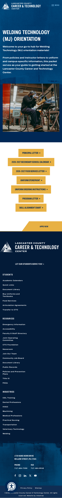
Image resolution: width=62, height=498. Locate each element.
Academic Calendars (13, 280)
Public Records (10, 367)
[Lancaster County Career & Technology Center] (21, 6)
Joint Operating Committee (10, 339)
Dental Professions (12, 402)
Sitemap (38, 488)
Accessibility (9, 329)
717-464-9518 (37, 468)
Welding (6, 434)
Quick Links (8, 285)
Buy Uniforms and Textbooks (11, 295)
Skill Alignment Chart (30, 207)
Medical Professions (12, 416)
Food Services (9, 301)
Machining (8, 411)
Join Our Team (10, 354)
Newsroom (8, 349)
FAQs (5, 383)
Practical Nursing (11, 420)
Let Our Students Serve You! (29, 264)
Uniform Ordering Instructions (30, 189)
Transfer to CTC (10, 310)
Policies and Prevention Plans (14, 373)
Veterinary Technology (13, 429)
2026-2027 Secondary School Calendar (30, 162)
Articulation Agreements (14, 305)
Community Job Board (13, 358)
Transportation (10, 425)
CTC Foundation (10, 345)
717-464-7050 (20, 468)
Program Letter (30, 198)
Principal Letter (30, 153)
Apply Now (44, 226)
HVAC (5, 407)
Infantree (40, 495)
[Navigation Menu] (55, 5)
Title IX (6, 378)
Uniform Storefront (30, 180)
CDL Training (9, 398)
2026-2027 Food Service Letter (30, 171)
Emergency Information (14, 324)
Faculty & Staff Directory (15, 333)
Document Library (11, 289)
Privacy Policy (26, 488)
